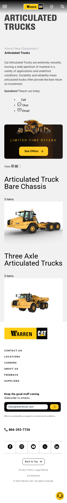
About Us (11, 368)
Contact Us (13, 350)
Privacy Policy (26, 470)
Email (23, 111)
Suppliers (11, 381)
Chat (22, 105)
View (11, 166)
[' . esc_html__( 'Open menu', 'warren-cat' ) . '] (4, 6)
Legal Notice (41, 470)
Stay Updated (55, 407)
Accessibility (33, 475)
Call (21, 99)
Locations (12, 356)
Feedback (11, 375)
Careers (10, 362)
